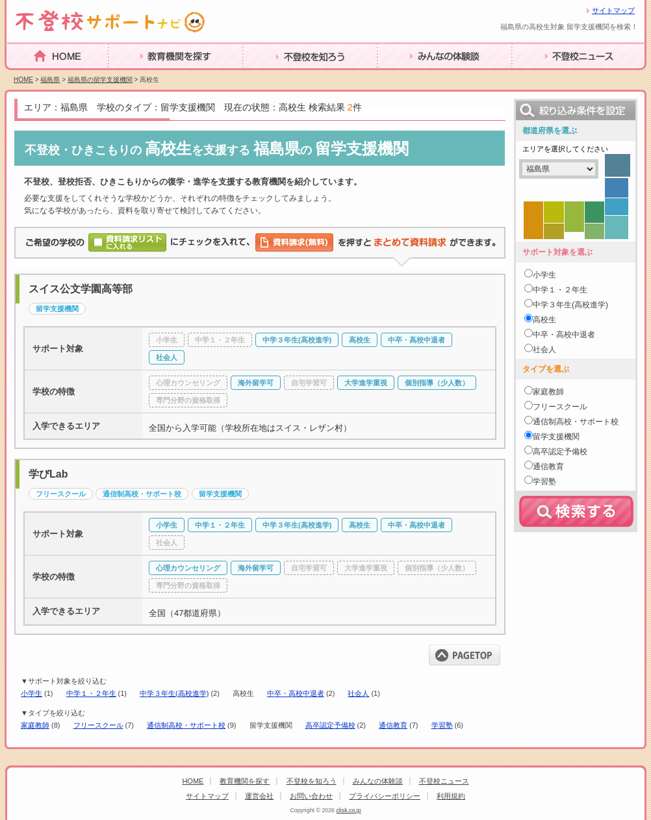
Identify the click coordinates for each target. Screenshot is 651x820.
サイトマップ (613, 10)
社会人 (358, 693)
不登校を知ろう (278, 76)
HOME (22, 75)
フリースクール (98, 725)
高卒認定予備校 (330, 725)
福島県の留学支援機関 (100, 79)
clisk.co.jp (348, 810)
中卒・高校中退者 (295, 693)
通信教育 (393, 725)
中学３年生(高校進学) (174, 693)
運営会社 (259, 796)
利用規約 (451, 796)
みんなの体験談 (413, 76)
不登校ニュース (547, 76)
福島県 (50, 79)
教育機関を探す (144, 76)
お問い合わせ (311, 796)
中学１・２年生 (91, 693)
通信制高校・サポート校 (186, 725)
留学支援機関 (556, 436)
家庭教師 (35, 725)
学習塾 (442, 725)
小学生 (31, 693)
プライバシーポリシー (384, 796)
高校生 (544, 319)
